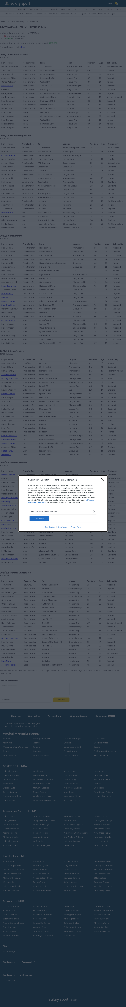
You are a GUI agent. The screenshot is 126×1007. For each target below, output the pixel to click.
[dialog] (63, 503)
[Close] (103, 480)
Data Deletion (50, 527)
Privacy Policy (76, 527)
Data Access (62, 527)
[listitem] (63, 511)
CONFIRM (40, 518)
